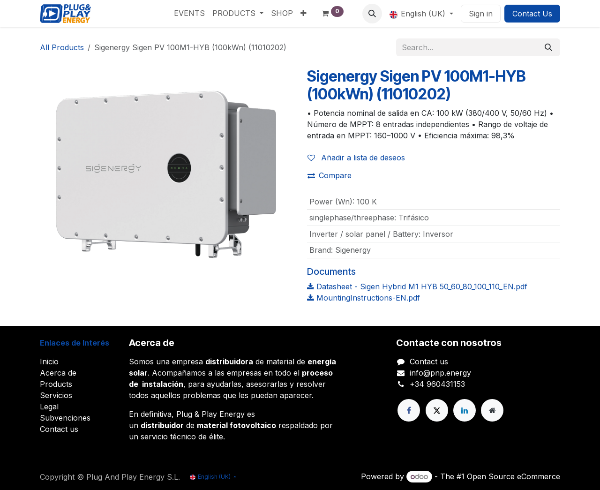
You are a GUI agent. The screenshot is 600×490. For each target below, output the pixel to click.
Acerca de (58, 372)
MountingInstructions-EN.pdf (363, 297)
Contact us (59, 429)
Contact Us (532, 13)
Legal (49, 406)
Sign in (481, 13)
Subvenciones (65, 417)
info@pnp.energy (440, 372)
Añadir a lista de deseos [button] (356, 157)
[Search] (548, 47)
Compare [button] (330, 175)
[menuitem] (189, 13)
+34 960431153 (437, 384)
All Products (62, 47)
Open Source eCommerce (513, 476)
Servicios (56, 395)
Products (56, 384)
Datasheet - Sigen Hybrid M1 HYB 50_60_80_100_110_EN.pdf (417, 286)
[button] (372, 13)
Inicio (49, 361)
